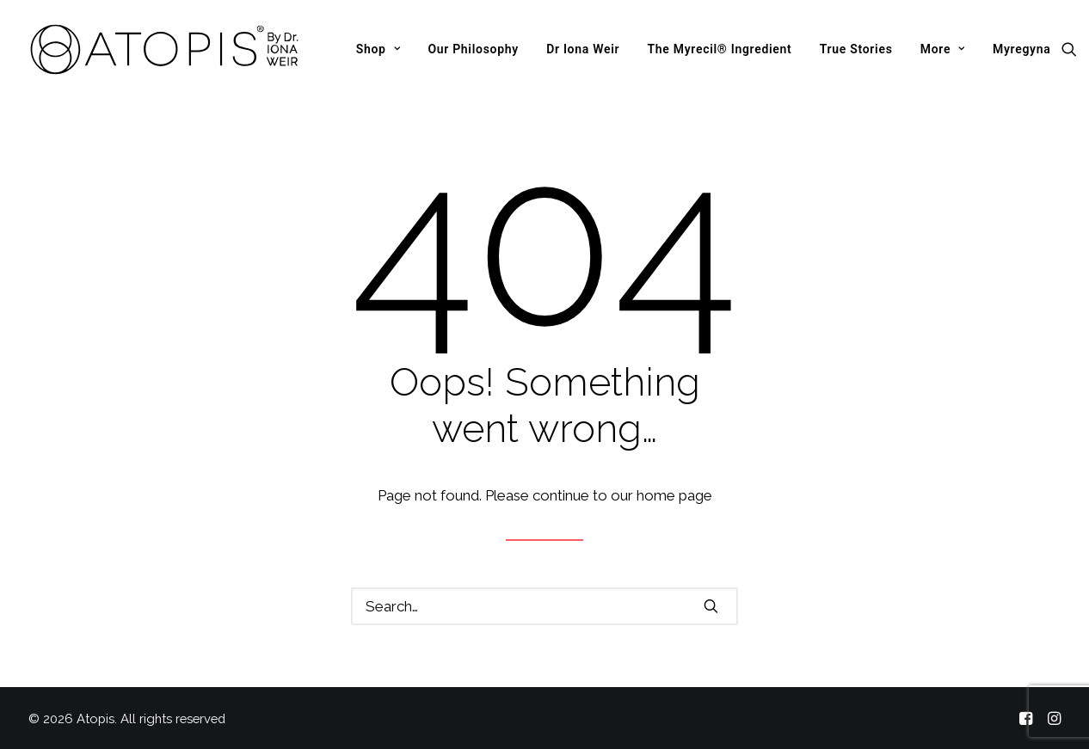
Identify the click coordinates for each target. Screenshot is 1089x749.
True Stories (856, 49)
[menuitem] (378, 49)
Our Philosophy (473, 49)
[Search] (544, 606)
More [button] (942, 49)
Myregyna (1022, 49)
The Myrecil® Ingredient (719, 49)
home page (674, 495)
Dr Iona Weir (582, 49)
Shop (378, 49)
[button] (1073, 49)
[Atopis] (165, 49)
